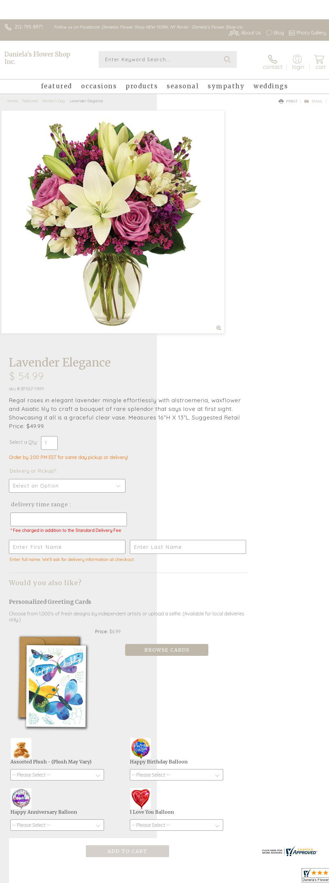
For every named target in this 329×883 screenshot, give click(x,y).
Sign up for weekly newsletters (164, 734)
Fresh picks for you (164, 701)
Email (313, 97)
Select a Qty (179, 200)
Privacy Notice (225, 879)
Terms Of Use (190, 879)
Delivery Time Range (195, 262)
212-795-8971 (29, 27)
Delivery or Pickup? (189, 229)
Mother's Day (53, 96)
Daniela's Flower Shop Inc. (37, 58)
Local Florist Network (267, 879)
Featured (30, 96)
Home (12, 96)
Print (288, 97)
